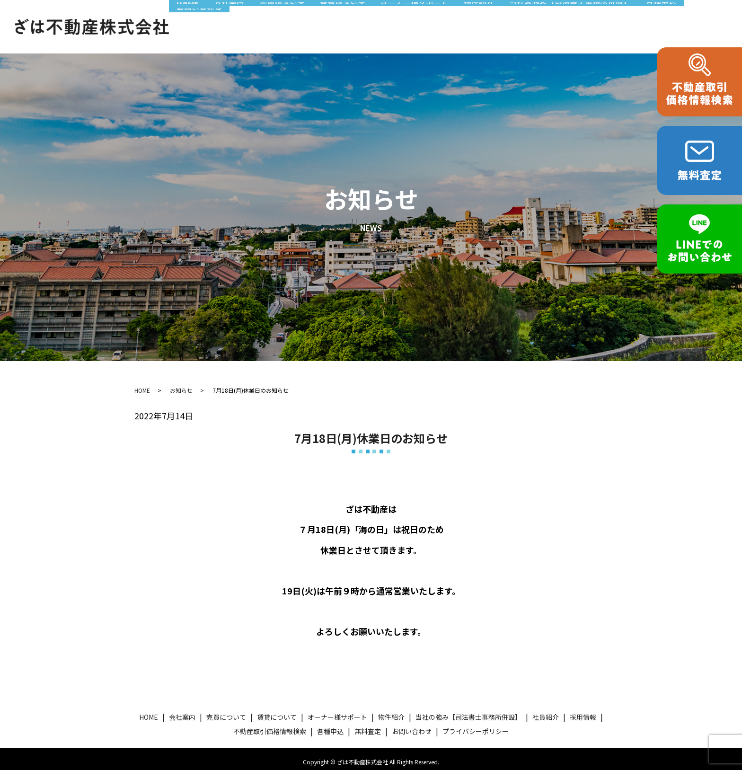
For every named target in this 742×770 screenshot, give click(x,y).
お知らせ (181, 384)
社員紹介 (545, 711)
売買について (282, 15)
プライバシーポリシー (475, 724)
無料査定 (367, 724)
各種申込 (667, 15)
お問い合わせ (200, 31)
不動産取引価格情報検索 (269, 724)
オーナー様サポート (417, 15)
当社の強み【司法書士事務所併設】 (574, 15)
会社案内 (229, 15)
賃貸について (344, 15)
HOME (188, 15)
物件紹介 (482, 15)
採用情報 (583, 711)
